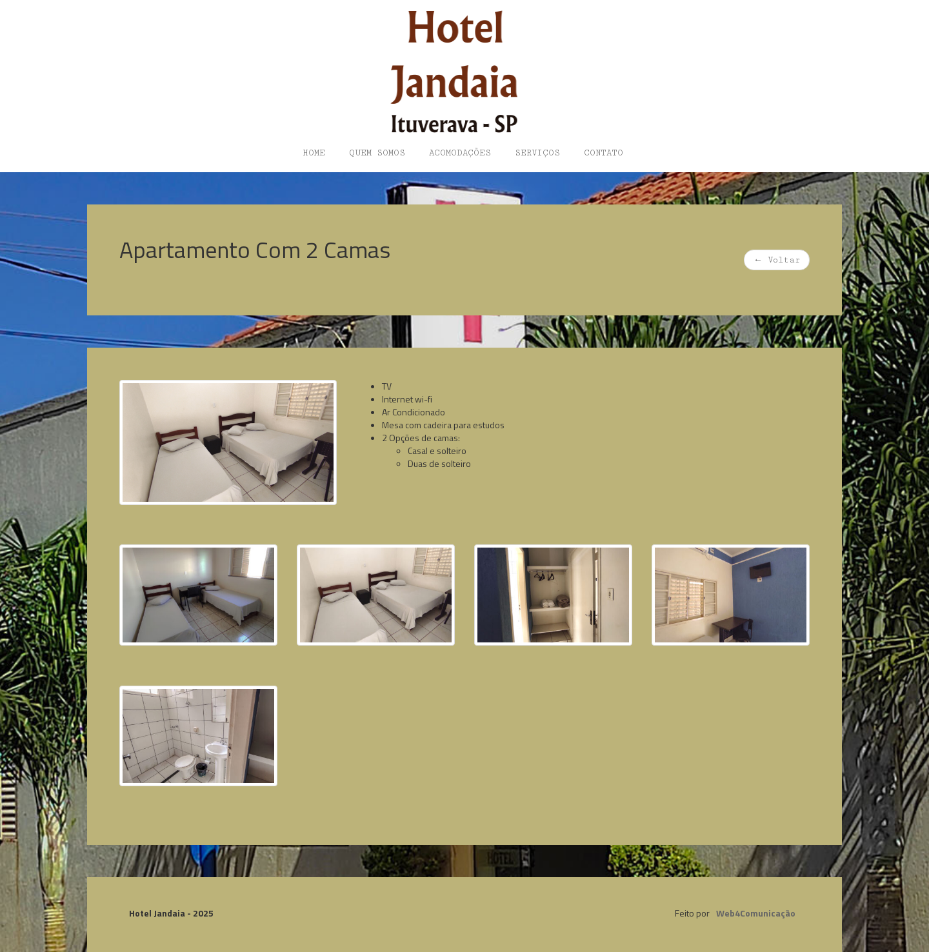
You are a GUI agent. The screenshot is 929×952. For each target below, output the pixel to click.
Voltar (777, 260)
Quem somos (377, 153)
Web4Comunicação (755, 913)
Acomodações (460, 153)
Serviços (537, 153)
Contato (603, 153)
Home (314, 153)
